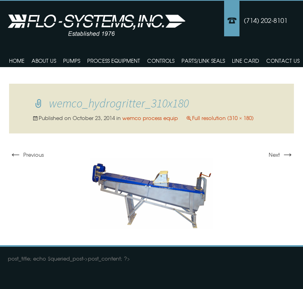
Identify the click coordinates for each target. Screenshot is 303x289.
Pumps (71, 60)
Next (281, 154)
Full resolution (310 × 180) (223, 118)
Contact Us (282, 60)
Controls (160, 60)
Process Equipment (113, 60)
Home (16, 60)
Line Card (245, 60)
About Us (44, 60)
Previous (26, 154)
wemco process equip (150, 118)
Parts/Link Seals (203, 60)
